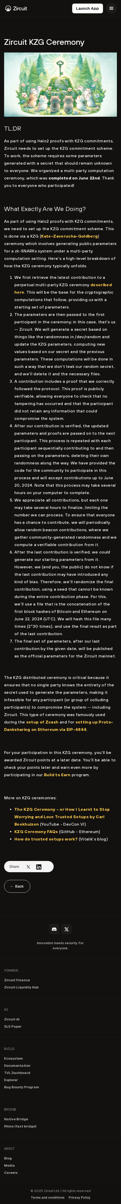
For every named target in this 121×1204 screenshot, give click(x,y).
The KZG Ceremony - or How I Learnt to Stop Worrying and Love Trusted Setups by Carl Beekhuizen (62, 816)
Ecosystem (13, 1058)
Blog (8, 1158)
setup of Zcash (42, 722)
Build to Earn (57, 774)
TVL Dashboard (17, 1073)
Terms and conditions (47, 1198)
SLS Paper (13, 1026)
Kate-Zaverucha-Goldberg (69, 236)
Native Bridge (16, 1119)
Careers (11, 1172)
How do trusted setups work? (46, 839)
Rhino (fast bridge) (20, 1126)
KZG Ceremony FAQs (36, 831)
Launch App (87, 8)
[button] (111, 8)
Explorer (11, 1080)
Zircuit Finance (17, 980)
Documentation (17, 1065)
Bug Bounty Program (21, 1087)
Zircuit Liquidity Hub (21, 987)
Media (9, 1165)
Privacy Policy (79, 1198)
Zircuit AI (12, 1019)
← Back (17, 886)
